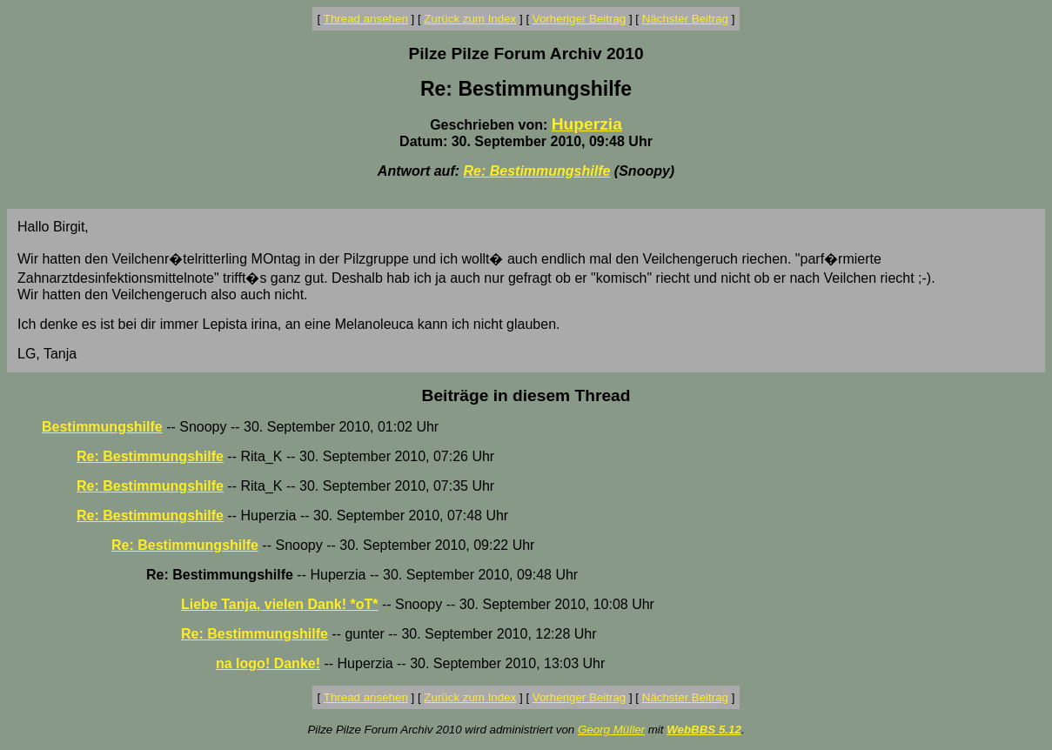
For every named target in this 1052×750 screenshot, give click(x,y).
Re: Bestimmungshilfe (536, 171)
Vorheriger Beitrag (579, 18)
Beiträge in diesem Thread (526, 395)
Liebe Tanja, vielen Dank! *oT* (279, 604)
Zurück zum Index (470, 18)
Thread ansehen (366, 18)
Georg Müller (611, 729)
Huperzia (587, 124)
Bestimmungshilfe (102, 426)
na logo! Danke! (268, 663)
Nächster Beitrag (685, 18)
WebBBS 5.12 (704, 729)
